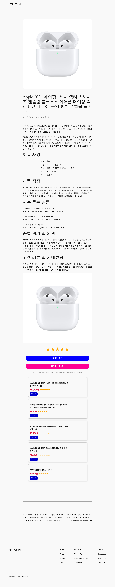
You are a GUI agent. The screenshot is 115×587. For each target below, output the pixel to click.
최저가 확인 (57, 358)
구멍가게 (46, 117)
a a (39, 117)
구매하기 (33, 394)
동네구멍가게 (15, 4)
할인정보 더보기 (57, 366)
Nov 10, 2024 (28, 117)
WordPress (24, 576)
